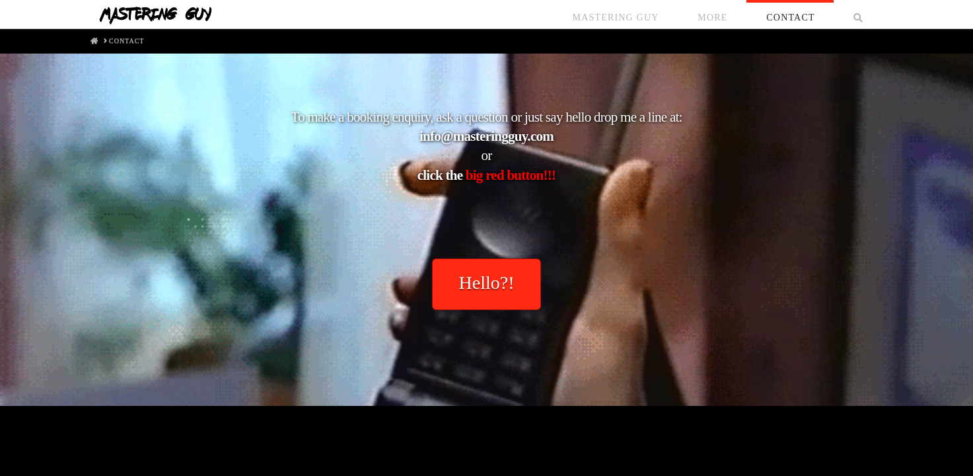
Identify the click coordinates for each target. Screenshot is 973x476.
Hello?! (487, 282)
